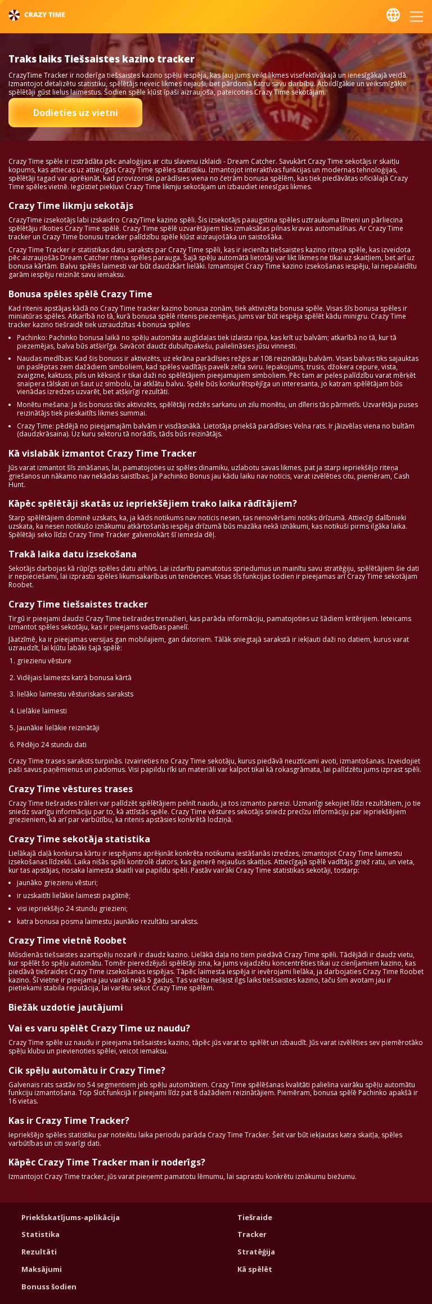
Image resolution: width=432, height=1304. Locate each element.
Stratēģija (256, 1252)
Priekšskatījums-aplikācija (70, 1217)
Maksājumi (41, 1269)
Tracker (252, 1234)
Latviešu (393, 15)
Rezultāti (39, 1252)
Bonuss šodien (48, 1286)
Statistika (40, 1234)
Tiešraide (254, 1217)
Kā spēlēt (254, 1269)
